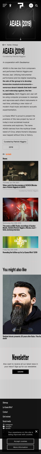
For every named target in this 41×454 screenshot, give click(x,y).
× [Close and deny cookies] (36, 431)
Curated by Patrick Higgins (15, 142)
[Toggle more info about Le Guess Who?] (20, 407)
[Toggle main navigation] (4, 5)
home (9, 45)
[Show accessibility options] (10, 5)
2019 (11, 147)
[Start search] (36, 6)
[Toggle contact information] (20, 412)
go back (7, 154)
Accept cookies (20, 441)
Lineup (15, 45)
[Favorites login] (31, 5)
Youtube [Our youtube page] (7, 426)
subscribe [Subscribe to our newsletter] (20, 372)
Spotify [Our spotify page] (7, 428)
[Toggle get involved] (20, 416)
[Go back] (4, 45)
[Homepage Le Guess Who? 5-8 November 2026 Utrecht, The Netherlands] (20, 5)
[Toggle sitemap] (20, 402)
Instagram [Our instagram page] (8, 424)
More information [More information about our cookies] (20, 447)
